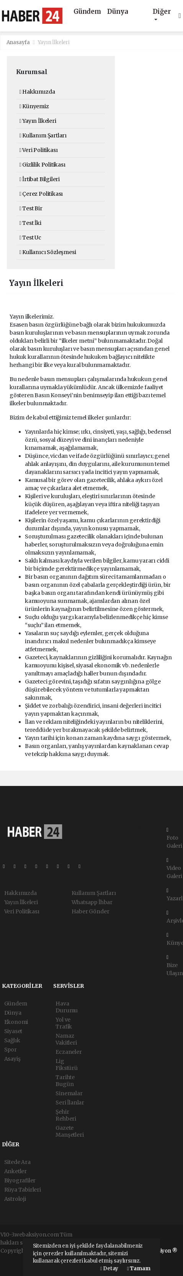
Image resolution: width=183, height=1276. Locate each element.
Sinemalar (69, 1093)
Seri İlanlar (70, 1102)
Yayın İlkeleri (54, 42)
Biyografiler (20, 1180)
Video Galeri (174, 869)
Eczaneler (69, 1051)
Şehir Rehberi (66, 1115)
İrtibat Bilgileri (40, 179)
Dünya (117, 12)
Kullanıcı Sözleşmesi (48, 252)
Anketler (15, 1171)
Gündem (87, 12)
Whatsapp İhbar (92, 902)
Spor (10, 1049)
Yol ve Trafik (64, 1023)
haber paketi (16, 1258)
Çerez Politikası (41, 193)
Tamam (138, 1268)
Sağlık (12, 1040)
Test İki (30, 223)
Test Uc (30, 237)
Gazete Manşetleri (69, 1131)
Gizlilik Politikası (42, 164)
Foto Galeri (174, 838)
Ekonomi (16, 1021)
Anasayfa (19, 42)
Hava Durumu (67, 1007)
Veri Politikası (39, 150)
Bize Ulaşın (175, 966)
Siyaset (13, 1031)
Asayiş (12, 1058)
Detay (109, 1268)
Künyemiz (34, 106)
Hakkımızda (37, 91)
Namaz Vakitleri (66, 1039)
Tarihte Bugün (65, 1081)
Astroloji (15, 1198)
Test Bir (31, 208)
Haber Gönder (90, 911)
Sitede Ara (17, 1162)
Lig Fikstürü (66, 1064)
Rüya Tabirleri (22, 1189)
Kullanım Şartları (43, 135)
